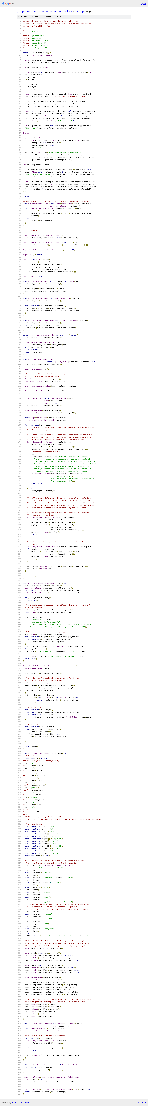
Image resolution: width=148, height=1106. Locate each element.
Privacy (20, 1102)
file (65, 17)
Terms (26, 1102)
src (78, 11)
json (144, 1102)
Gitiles (14, 1102)
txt (138, 1102)
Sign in (143, 4)
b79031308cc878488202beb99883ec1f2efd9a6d (49, 11)
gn (18, 11)
